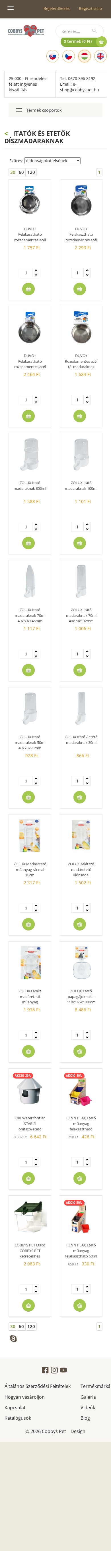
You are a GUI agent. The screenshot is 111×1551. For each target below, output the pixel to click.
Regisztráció (90, 8)
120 (31, 172)
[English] (100, 56)
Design (78, 1431)
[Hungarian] (84, 56)
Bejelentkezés (57, 8)
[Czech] (68, 56)
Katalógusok (18, 1417)
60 (21, 172)
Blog (85, 1417)
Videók (88, 1407)
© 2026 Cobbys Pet (46, 1431)
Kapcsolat (15, 1407)
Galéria (88, 1396)
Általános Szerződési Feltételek (38, 1385)
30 (12, 172)
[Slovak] (52, 56)
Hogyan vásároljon (25, 1396)
